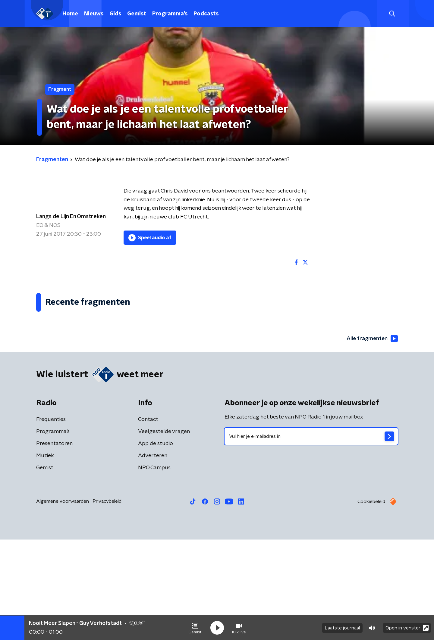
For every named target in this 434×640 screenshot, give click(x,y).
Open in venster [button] (407, 627)
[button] (195, 627)
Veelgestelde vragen (164, 532)
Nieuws (93, 14)
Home (70, 14)
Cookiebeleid (371, 602)
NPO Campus (154, 568)
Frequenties (51, 520)
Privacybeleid (107, 601)
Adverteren (152, 556)
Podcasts (206, 14)
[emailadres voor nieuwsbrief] (311, 536)
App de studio (155, 544)
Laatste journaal (342, 627)
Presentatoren (54, 544)
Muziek (45, 556)
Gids (115, 14)
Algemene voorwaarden (62, 601)
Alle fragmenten (371, 439)
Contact (148, 520)
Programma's (169, 14)
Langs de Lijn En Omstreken (71, 216)
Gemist (136, 14)
